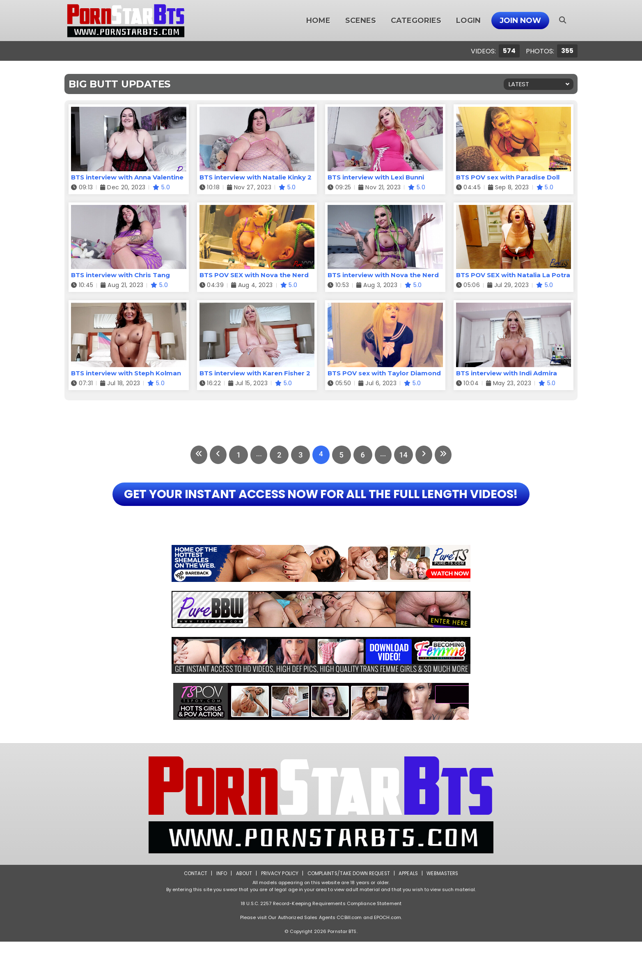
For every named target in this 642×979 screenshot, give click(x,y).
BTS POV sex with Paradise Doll (507, 177)
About (241, 910)
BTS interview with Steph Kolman (126, 373)
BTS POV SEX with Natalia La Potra (513, 275)
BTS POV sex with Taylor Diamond (384, 373)
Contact (192, 910)
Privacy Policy (278, 910)
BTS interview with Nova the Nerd (383, 275)
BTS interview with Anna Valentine (127, 177)
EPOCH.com (387, 954)
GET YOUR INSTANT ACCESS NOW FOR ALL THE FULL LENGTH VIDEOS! (321, 512)
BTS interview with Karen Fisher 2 (254, 373)
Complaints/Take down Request (348, 910)
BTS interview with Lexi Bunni (376, 177)
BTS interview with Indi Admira (506, 373)
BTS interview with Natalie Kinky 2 (255, 177)
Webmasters (445, 910)
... (257, 454)
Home (318, 20)
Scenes (360, 20)
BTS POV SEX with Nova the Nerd (254, 275)
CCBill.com (349, 954)
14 (406, 454)
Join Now (520, 20)
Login (468, 20)
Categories (416, 20)
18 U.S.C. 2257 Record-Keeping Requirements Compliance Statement (321, 941)
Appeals (410, 910)
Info (218, 910)
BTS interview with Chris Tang (120, 275)
